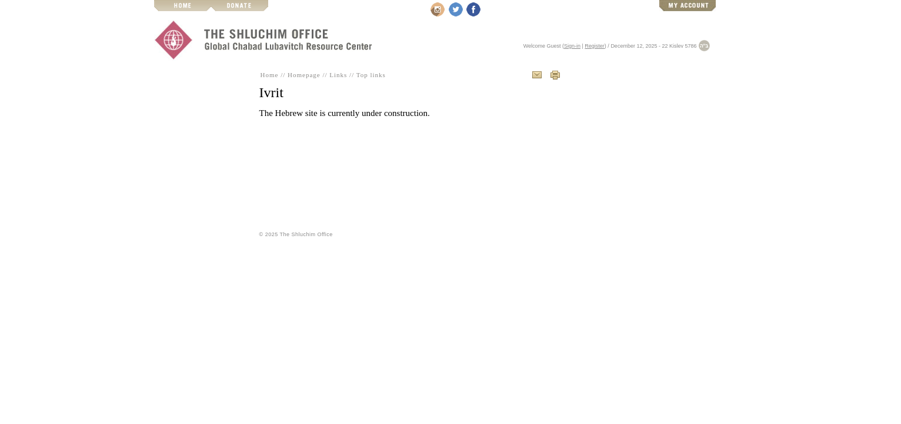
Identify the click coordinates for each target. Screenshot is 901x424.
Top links (371, 74)
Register (595, 46)
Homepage (304, 74)
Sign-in (572, 46)
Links (338, 74)
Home (270, 74)
